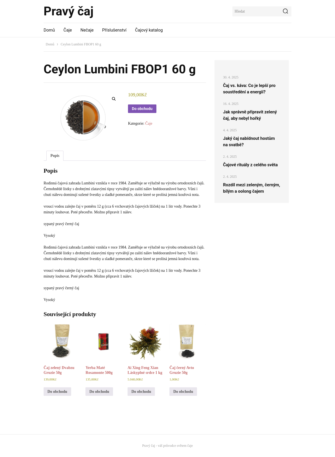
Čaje (67, 30)
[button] (114, 99)
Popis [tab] (54, 155)
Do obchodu (142, 108)
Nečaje (87, 30)
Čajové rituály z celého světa (250, 164)
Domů (49, 30)
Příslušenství (114, 30)
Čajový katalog (149, 30)
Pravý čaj (69, 11)
